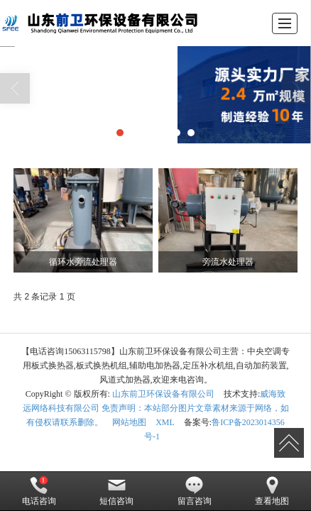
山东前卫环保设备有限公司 (163, 394)
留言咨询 (195, 491)
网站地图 (129, 422)
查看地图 (272, 491)
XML (165, 422)
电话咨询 (39, 491)
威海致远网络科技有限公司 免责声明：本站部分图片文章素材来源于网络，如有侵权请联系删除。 (156, 408)
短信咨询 (116, 491)
